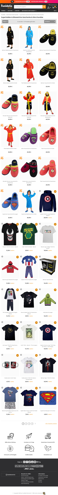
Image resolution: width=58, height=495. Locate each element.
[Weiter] (35, 423)
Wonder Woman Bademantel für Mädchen (29, 116)
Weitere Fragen (24, 480)
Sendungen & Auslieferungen (27, 478)
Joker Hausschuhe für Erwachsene (29, 148)
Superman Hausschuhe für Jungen (10, 214)
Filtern (4, 21)
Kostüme (10, 10)
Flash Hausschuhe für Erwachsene (47, 181)
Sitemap (40, 482)
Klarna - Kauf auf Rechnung (27, 477)
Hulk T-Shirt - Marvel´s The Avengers (29, 345)
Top (55, 10)
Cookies (40, 480)
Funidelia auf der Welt (43, 475)
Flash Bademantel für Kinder (10, 148)
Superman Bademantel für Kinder (28, 214)
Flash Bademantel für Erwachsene (29, 83)
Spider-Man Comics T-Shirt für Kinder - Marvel (29, 411)
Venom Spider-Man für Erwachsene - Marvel (29, 313)
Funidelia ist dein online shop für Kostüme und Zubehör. (6, 7)
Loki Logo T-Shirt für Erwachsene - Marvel (10, 345)
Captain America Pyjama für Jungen (29, 279)
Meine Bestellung (25, 483)
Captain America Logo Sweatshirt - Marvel (48, 214)
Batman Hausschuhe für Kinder (48, 83)
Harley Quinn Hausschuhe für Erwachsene (29, 182)
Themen (3, 10)
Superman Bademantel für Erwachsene (29, 50)
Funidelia (3, 14)
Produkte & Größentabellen (27, 482)
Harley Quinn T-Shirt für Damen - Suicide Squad (29, 378)
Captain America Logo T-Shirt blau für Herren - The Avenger (47, 345)
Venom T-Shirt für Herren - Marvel (10, 247)
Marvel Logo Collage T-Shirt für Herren (48, 247)
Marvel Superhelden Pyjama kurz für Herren (10, 411)
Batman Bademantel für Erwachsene (10, 50)
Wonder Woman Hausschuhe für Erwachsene (10, 182)
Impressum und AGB (43, 477)
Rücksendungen (24, 475)
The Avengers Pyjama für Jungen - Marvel (10, 313)
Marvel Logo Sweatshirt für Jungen (10, 279)
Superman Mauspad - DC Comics (47, 410)
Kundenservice (10, 475)
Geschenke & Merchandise (12, 14)
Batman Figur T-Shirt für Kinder (48, 378)
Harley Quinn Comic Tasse (10, 378)
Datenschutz (41, 478)
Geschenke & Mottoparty (28, 10)
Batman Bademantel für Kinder (10, 83)
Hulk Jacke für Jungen (48, 312)
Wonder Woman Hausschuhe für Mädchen (10, 116)
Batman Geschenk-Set (48, 279)
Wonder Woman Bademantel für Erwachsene (48, 116)
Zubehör (17, 10)
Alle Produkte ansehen (51, 423)
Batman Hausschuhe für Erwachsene (48, 50)
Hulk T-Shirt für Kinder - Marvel (29, 247)
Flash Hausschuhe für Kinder (47, 148)
